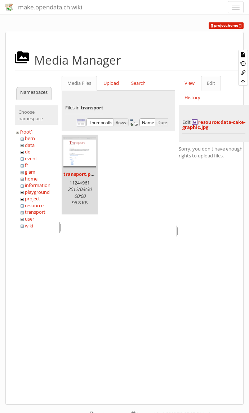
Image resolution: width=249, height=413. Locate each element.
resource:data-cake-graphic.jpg (213, 124)
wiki (29, 225)
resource (34, 205)
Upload (111, 83)
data (30, 145)
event (31, 158)
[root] (26, 132)
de (27, 151)
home (31, 178)
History (192, 97)
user (29, 219)
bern (30, 138)
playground (37, 192)
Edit (211, 83)
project (32, 198)
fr (26, 165)
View (189, 83)
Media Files (79, 83)
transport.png (79, 174)
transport (35, 212)
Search (138, 83)
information (37, 185)
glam (30, 172)
